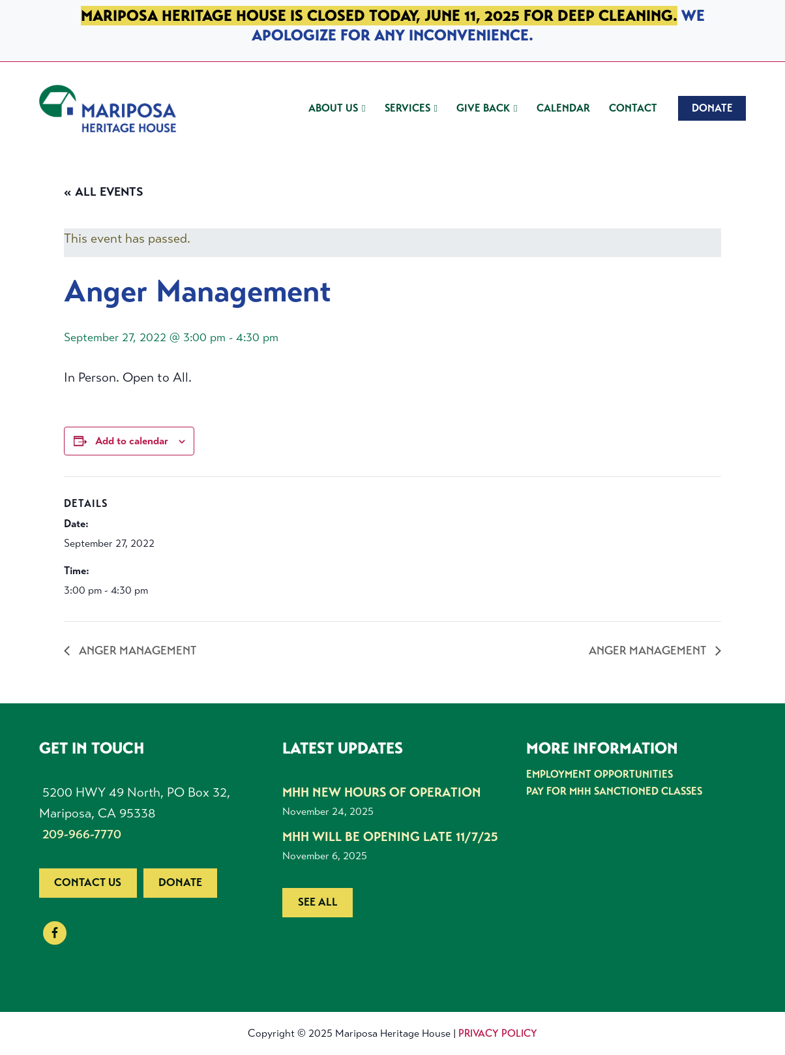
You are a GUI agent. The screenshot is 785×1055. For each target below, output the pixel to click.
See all (318, 902)
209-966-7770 (81, 834)
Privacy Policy (497, 1033)
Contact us (87, 882)
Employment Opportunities (599, 774)
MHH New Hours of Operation (381, 792)
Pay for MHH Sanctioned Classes (614, 791)
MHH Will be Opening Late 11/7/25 (390, 837)
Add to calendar (131, 441)
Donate (180, 882)
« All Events (103, 192)
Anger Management (136, 650)
